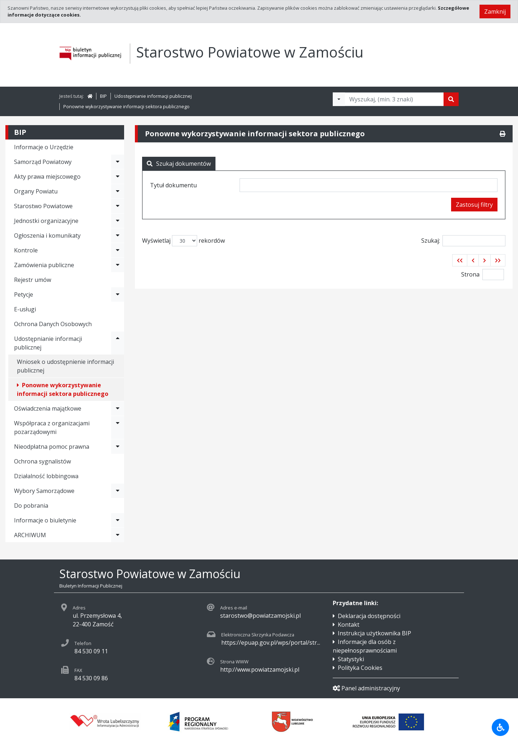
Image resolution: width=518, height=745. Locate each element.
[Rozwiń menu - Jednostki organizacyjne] (117, 221)
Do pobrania (31, 505)
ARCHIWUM (30, 535)
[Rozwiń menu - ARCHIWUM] (117, 535)
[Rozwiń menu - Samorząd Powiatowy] (117, 162)
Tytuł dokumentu (173, 185)
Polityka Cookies (360, 668)
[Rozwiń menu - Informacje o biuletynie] (117, 520)
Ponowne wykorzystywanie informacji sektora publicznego (126, 106)
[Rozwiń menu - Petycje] (117, 294)
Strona (470, 274)
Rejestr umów (32, 280)
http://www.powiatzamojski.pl (259, 669)
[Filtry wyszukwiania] (339, 99)
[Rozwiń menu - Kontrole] (117, 250)
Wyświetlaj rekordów (183, 240)
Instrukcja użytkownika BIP (374, 633)
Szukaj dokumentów (179, 164)
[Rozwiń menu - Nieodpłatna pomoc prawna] (117, 446)
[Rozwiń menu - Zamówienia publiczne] (117, 265)
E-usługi (25, 309)
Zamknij (495, 11)
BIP (103, 96)
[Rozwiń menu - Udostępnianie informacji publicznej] (117, 343)
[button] (459, 260)
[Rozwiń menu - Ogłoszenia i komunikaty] (117, 235)
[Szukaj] (451, 99)
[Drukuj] (502, 134)
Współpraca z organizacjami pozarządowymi (52, 427)
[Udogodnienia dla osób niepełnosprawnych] (500, 727)
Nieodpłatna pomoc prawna (51, 447)
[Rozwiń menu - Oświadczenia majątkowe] (117, 408)
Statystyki (351, 659)
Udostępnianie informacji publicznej (153, 96)
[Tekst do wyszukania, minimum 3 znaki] (394, 99)
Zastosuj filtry (474, 205)
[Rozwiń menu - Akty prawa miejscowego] (117, 176)
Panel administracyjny (366, 688)
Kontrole (26, 250)
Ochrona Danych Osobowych (53, 324)
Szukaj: (463, 240)
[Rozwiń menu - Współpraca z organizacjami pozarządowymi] (117, 427)
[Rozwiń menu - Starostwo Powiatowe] (117, 206)
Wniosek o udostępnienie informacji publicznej (65, 366)
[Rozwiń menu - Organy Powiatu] (117, 191)
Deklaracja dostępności (369, 616)
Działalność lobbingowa (46, 476)
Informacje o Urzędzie (43, 147)
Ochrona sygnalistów (42, 461)
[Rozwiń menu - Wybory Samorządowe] (117, 491)
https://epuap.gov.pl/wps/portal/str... (270, 642)
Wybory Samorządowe (44, 491)
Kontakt (348, 625)
